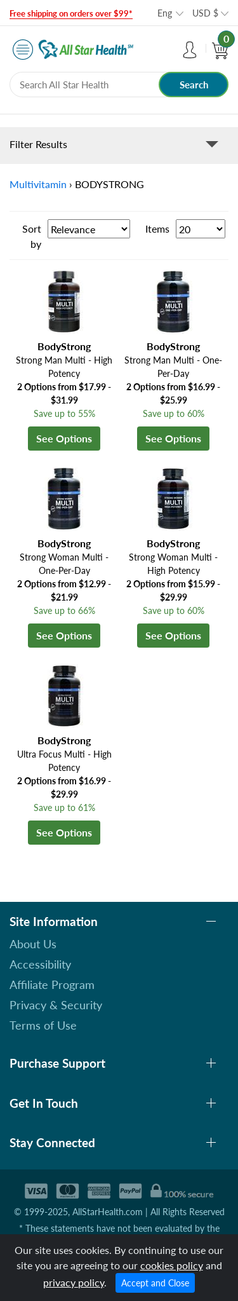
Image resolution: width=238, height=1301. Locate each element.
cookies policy (171, 1265)
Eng (164, 13)
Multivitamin (38, 184)
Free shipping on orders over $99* (71, 13)
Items (157, 228)
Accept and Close (155, 1282)
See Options (64, 438)
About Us (33, 944)
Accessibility (40, 964)
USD (205, 13)
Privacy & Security (56, 1005)
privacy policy (73, 1282)
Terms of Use (43, 1025)
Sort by (31, 236)
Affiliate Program (52, 984)
